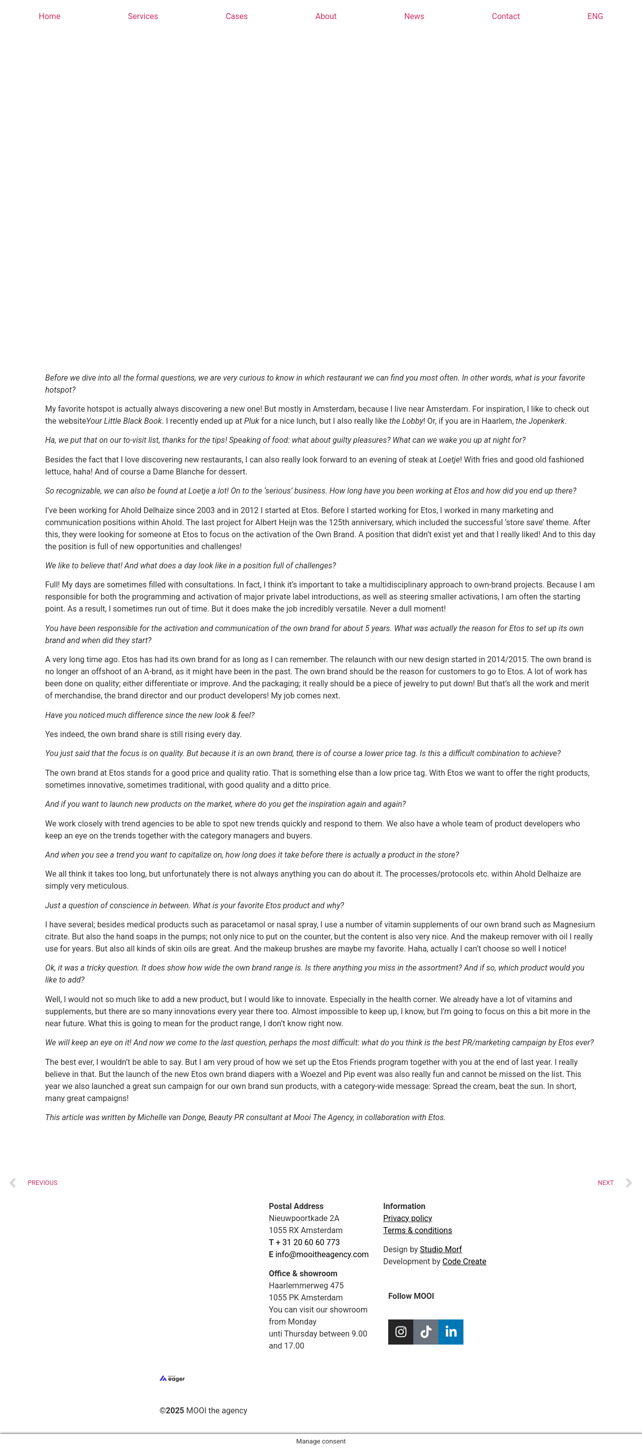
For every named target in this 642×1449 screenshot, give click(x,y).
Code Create (464, 1261)
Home (49, 16)
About (326, 16)
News (414, 16)
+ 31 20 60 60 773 (308, 1242)
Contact (506, 16)
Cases (237, 16)
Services (143, 16)
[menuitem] (595, 16)
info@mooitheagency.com (322, 1254)
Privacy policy (407, 1218)
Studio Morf (441, 1249)
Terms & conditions (417, 1230)
